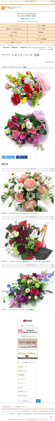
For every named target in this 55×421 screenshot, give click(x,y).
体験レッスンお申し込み (14, 29)
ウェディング (41, 35)
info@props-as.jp (32, 21)
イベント (13, 39)
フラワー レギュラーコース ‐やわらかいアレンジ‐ (19, 213)
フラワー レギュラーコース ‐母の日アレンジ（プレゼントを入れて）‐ (26, 261)
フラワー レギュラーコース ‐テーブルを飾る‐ (17, 309)
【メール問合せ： (22, 21)
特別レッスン (14, 35)
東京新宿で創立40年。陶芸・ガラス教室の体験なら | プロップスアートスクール (32, 419)
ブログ (41, 42)
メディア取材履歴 (41, 39)
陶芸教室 (41, 32)
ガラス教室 (13, 32)
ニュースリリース (14, 25)
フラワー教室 (41, 29)
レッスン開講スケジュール (13, 42)
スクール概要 (41, 25)
